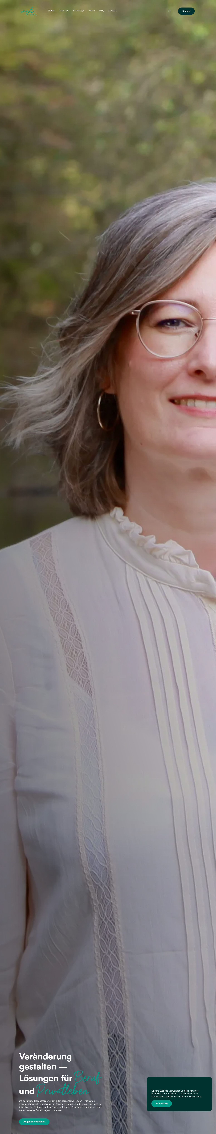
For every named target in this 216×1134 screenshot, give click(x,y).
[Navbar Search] (169, 11)
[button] (161, 1103)
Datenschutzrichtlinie (162, 1096)
